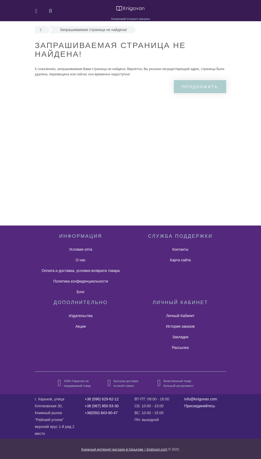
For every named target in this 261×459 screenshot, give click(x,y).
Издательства (80, 316)
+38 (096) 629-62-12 (102, 399)
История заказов (180, 326)
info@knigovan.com (200, 399)
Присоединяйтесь (199, 406)
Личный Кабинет (180, 316)
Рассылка (180, 347)
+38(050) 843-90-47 (101, 413)
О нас (81, 260)
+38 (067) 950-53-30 (102, 406)
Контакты (180, 249)
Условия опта (80, 249)
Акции (80, 326)
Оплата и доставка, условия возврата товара (81, 271)
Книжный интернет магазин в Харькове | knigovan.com (124, 449)
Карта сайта (180, 260)
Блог (81, 292)
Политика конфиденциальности (80, 281)
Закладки (180, 337)
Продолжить (200, 86)
